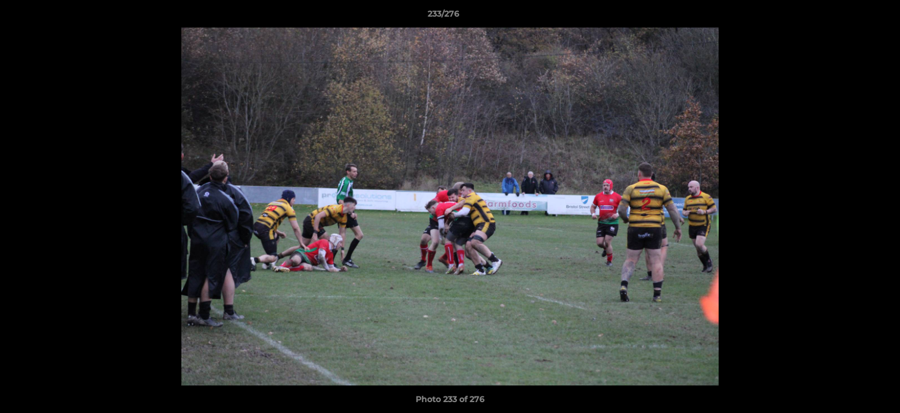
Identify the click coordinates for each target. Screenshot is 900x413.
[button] (852, 16)
